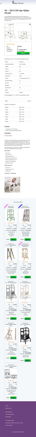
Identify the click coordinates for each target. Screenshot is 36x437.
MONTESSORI (8, 416)
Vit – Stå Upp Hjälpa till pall (25, 282)
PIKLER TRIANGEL (9, 425)
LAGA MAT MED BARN (10, 414)
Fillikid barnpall (11, 207)
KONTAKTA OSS (9, 408)
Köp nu (23, 53)
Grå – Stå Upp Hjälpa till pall (11, 282)
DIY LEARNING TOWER (10, 420)
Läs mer (7, 239)
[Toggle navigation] (0, 5)
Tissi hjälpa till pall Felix (25, 207)
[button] (5, 32)
